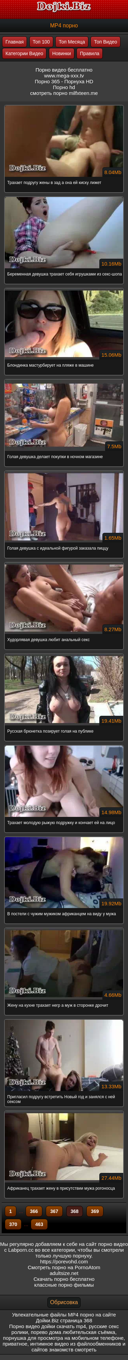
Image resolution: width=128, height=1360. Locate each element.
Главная (14, 42)
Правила (89, 53)
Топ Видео (105, 42)
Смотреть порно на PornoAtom (64, 1267)
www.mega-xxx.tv (64, 75)
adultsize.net (63, 1273)
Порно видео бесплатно (64, 70)
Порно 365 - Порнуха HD (64, 81)
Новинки (61, 53)
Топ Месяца (72, 42)
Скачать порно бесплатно (64, 1279)
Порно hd (64, 87)
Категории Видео (24, 53)
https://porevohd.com (64, 1261)
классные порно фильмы (64, 1285)
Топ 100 (41, 42)
